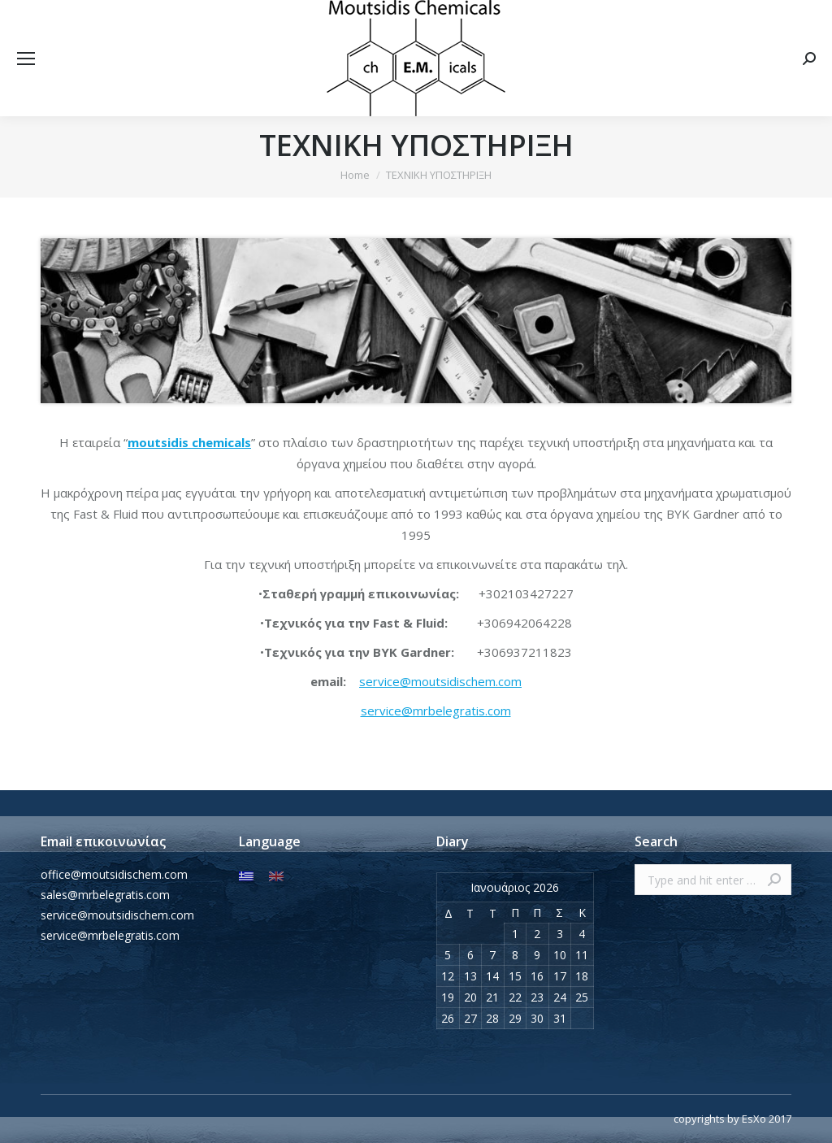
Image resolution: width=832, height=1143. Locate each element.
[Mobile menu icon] (26, 58)
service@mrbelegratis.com (436, 710)
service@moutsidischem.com (440, 681)
